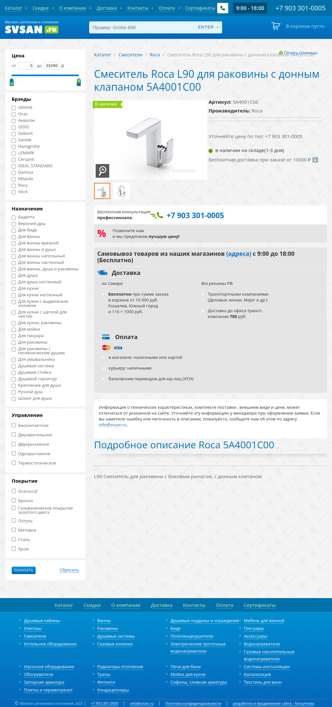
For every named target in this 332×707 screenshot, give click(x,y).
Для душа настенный (36, 282)
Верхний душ (28, 223)
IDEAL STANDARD (32, 166)
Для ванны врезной (35, 243)
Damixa (22, 172)
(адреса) (238, 254)
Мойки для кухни (188, 674)
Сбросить (69, 570)
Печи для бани (186, 666)
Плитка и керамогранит (48, 690)
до (48, 65)
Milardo (22, 179)
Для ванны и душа (34, 249)
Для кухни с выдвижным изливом (40, 303)
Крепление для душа (36, 385)
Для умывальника (33, 359)
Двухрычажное (30, 444)
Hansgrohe (26, 146)
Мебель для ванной (264, 620)
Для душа (25, 275)
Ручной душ (27, 392)
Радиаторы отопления (120, 666)
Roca (20, 185)
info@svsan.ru (142, 703)
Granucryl (24, 491)
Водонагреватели (262, 644)
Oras (20, 114)
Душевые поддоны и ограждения (205, 620)
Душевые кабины (42, 620)
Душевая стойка (31, 372)
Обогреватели (38, 674)
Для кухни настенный (37, 295)
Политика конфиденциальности (193, 703)
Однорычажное (31, 454)
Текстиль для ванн (263, 682)
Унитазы (33, 628)
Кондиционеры (113, 690)
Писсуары (254, 628)
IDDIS (20, 127)
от (23, 65)
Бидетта (23, 217)
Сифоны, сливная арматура (199, 682)
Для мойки (26, 329)
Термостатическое (34, 463)
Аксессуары (255, 636)
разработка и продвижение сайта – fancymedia (273, 703)
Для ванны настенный (38, 262)
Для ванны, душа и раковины (45, 269)
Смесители (131, 55)
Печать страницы (300, 52)
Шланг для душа (32, 398)
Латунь (22, 521)
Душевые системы (116, 636)
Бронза (22, 501)
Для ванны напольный (38, 256)
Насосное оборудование (49, 666)
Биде (176, 628)
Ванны (104, 620)
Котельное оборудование (50, 644)
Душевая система (33, 366)
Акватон (23, 120)
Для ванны (26, 236)
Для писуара (27, 336)
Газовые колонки (115, 644)
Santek (21, 140)
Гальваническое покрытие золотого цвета (42, 510)
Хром (20, 549)
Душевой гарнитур (34, 379)
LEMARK (23, 153)
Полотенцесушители (192, 636)
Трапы (103, 674)
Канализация (257, 674)
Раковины (107, 628)
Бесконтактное (30, 425)
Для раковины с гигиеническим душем (38, 351)
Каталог (102, 55)
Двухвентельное (32, 435)
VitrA (20, 192)
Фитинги (106, 682)
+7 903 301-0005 (104, 703)
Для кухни (25, 288)
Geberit (22, 133)
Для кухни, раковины (37, 323)
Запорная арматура (44, 682)
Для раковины (30, 342)
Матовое (24, 530)
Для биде (24, 230)
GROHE (22, 107)
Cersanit (23, 159)
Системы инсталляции (267, 666)
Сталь (21, 539)
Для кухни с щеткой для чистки (39, 314)
